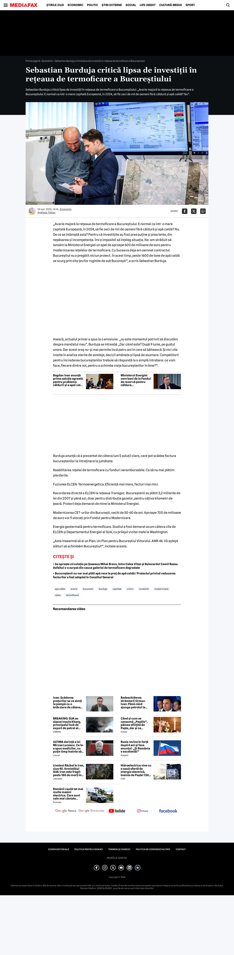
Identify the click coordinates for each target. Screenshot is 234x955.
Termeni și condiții (119, 849)
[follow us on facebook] (168, 811)
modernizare (161, 588)
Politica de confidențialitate (153, 849)
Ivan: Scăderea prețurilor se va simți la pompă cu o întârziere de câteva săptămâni (67, 702)
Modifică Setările (117, 857)
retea (58, 595)
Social (131, 5)
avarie (74, 588)
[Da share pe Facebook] (184, 211)
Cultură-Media (170, 5)
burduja (103, 588)
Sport (190, 5)
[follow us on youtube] (117, 811)
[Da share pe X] (194, 211)
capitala (117, 588)
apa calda (60, 588)
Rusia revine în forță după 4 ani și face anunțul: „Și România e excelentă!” (135, 746)
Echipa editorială (58, 849)
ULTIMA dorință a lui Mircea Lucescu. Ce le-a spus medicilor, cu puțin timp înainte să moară (68, 746)
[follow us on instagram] (142, 811)
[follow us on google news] (66, 811)
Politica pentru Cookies (88, 849)
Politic (92, 5)
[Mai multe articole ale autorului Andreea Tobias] (32, 211)
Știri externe (112, 5)
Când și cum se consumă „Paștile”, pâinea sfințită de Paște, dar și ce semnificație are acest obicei (136, 723)
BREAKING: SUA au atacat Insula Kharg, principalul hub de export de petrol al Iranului (67, 723)
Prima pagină (33, 60)
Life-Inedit (148, 5)
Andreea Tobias (46, 212)
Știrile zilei (55, 5)
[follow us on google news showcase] (91, 811)
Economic (75, 5)
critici (130, 588)
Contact (181, 849)
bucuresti (88, 588)
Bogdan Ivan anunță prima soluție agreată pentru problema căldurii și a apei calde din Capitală (68, 380)
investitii (144, 588)
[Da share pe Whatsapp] (203, 211)
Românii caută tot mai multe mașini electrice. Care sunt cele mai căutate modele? (68, 793)
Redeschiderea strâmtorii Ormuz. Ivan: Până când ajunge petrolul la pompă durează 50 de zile (135, 702)
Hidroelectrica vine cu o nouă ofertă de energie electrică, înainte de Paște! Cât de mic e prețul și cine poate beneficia (136, 770)
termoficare (72, 595)
